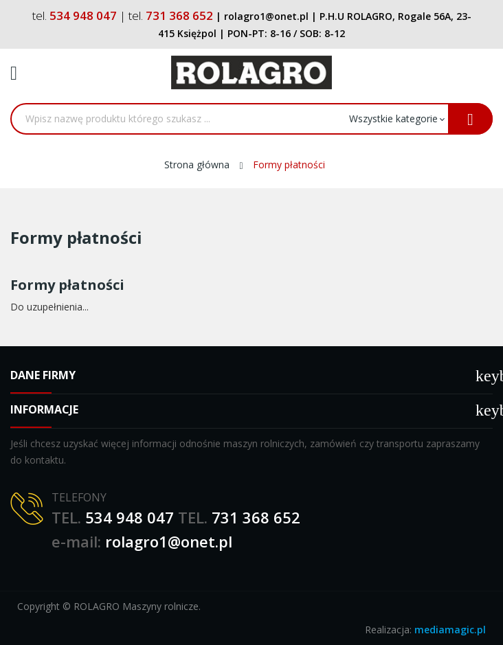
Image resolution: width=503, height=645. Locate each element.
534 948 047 (129, 517)
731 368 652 (256, 517)
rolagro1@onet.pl (168, 541)
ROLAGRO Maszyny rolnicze (136, 606)
